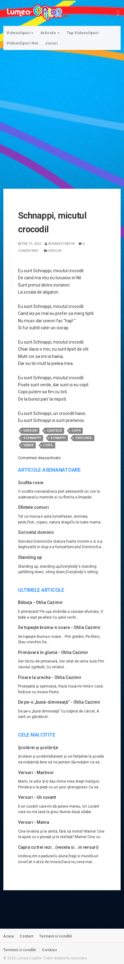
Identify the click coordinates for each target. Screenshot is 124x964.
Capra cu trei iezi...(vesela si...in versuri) (58, 847)
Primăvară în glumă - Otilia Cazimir (53, 652)
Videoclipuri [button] (20, 32)
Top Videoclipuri (83, 32)
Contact (26, 936)
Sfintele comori (33, 507)
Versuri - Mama (33, 822)
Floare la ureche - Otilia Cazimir (50, 677)
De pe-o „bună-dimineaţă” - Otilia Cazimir (59, 702)
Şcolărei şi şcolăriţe (38, 747)
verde (28, 445)
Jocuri (51, 43)
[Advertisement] (62, 115)
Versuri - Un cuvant (37, 797)
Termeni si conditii (55, 936)
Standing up (30, 557)
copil (48, 445)
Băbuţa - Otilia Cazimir (40, 602)
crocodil (83, 438)
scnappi (58, 438)
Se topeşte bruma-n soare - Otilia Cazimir (59, 627)
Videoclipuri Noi (22, 43)
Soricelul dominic (36, 532)
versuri (30, 431)
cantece (54, 431)
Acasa (8, 936)
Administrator (60, 244)
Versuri (53, 251)
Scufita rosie (30, 482)
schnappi (32, 438)
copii (76, 431)
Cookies (49, 950)
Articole (50, 32)
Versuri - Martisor (36, 772)
